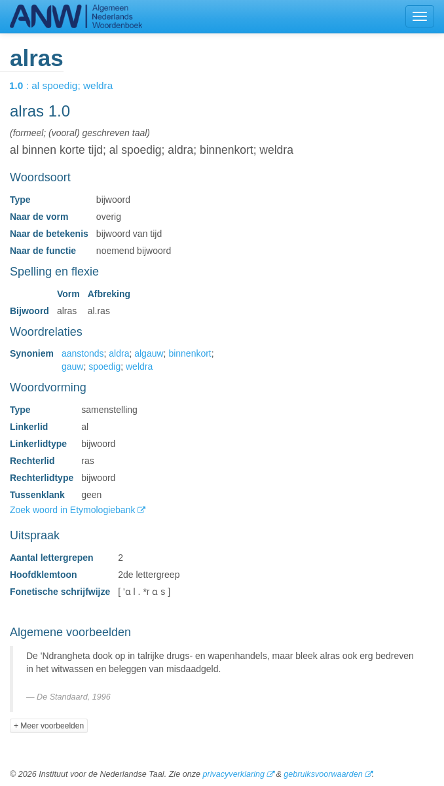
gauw (72, 366)
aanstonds (83, 353)
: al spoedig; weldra (70, 85)
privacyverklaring (233, 774)
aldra (119, 353)
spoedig (104, 366)
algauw (148, 353)
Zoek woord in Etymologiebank (74, 510)
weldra (139, 366)
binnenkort (189, 353)
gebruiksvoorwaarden (323, 774)
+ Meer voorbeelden (49, 725)
